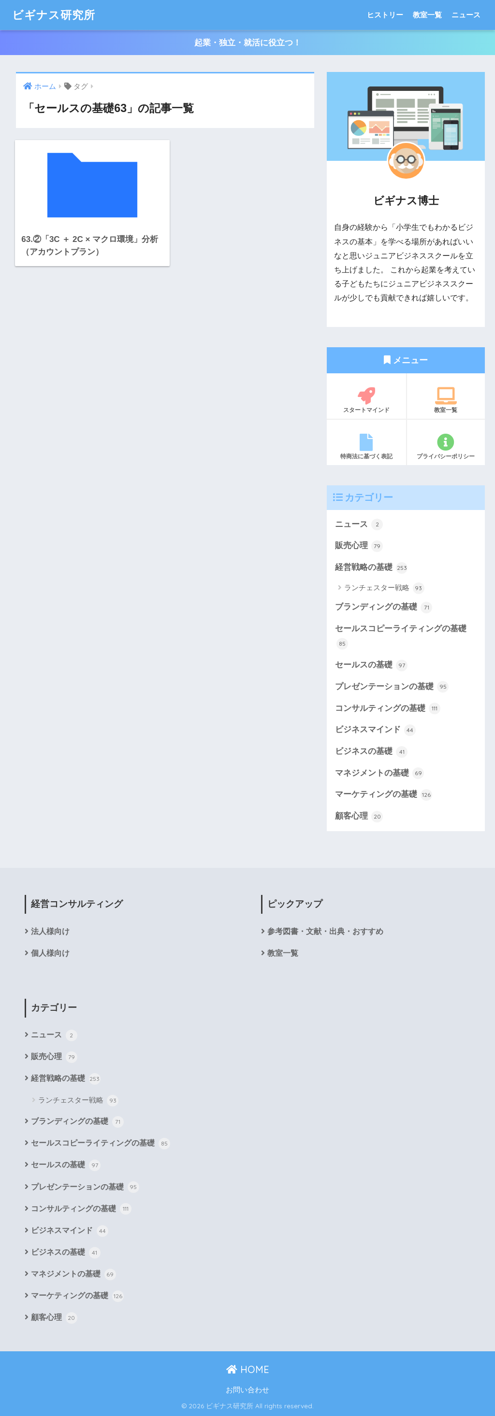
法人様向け (50, 931)
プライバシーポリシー (446, 447)
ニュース (465, 15)
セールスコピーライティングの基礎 (400, 637)
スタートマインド (366, 400)
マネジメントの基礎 (379, 773)
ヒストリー (385, 15)
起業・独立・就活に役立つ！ (247, 42)
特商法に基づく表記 (366, 447)
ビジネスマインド (375, 730)
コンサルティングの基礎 (388, 708)
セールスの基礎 (371, 665)
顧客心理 (359, 816)
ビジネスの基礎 (371, 752)
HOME (247, 1369)
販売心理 (359, 546)
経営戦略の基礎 (371, 568)
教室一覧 (427, 15)
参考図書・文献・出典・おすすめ (325, 931)
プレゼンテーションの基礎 (392, 687)
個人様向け (50, 953)
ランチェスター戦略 (384, 588)
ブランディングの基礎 (384, 607)
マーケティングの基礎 (384, 795)
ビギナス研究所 (53, 15)
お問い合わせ (247, 1390)
